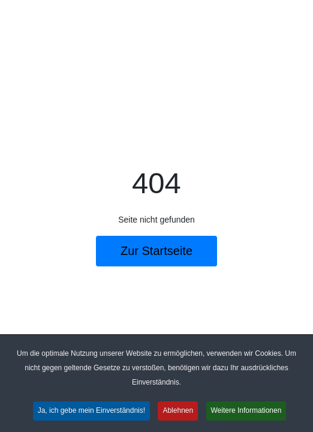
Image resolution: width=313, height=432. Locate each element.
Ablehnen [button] (177, 411)
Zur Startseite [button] (156, 250)
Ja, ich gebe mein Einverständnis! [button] (91, 411)
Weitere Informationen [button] (246, 411)
